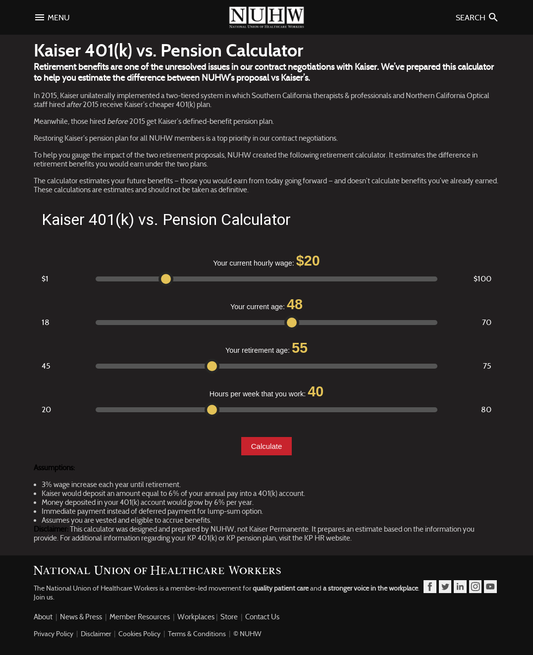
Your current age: (266, 304)
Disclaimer (96, 633)
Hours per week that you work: (266, 391)
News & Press (81, 616)
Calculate (266, 446)
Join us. (44, 597)
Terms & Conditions (197, 633)
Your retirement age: (266, 348)
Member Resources (139, 616)
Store (229, 616)
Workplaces (195, 616)
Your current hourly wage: (266, 261)
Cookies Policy (139, 633)
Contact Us (262, 616)
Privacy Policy (53, 633)
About (43, 616)
